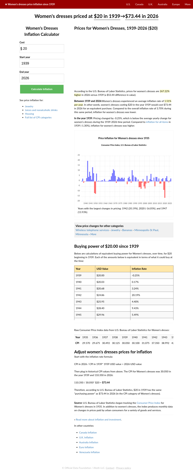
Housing (29, 113)
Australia (162, 4)
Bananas (127, 230)
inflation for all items (157, 121)
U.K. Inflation (86, 437)
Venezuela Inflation (89, 452)
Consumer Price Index (148, 402)
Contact (110, 467)
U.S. (128, 4)
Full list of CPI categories (38, 117)
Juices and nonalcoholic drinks (41, 109)
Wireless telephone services (92, 230)
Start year (25, 57)
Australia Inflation (88, 442)
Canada (139, 4)
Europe (176, 4)
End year (24, 71)
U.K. (150, 4)
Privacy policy (123, 467)
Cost (22, 42)
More (188, 4)
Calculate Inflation (41, 89)
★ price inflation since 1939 (30, 4)
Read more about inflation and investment (98, 419)
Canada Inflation (88, 432)
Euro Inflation (86, 447)
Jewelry (29, 106)
